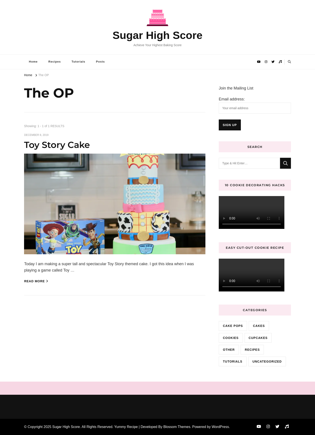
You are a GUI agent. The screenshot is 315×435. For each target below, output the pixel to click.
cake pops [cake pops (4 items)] (233, 326)
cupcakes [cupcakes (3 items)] (258, 338)
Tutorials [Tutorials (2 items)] (232, 361)
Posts (100, 61)
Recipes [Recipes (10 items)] (252, 349)
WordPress (220, 427)
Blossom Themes (176, 427)
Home (33, 61)
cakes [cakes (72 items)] (259, 326)
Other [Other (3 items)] (229, 349)
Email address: (232, 99)
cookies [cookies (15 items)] (231, 338)
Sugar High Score (157, 35)
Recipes (54, 61)
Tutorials (78, 61)
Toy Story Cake (57, 144)
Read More (36, 281)
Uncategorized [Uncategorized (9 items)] (267, 361)
